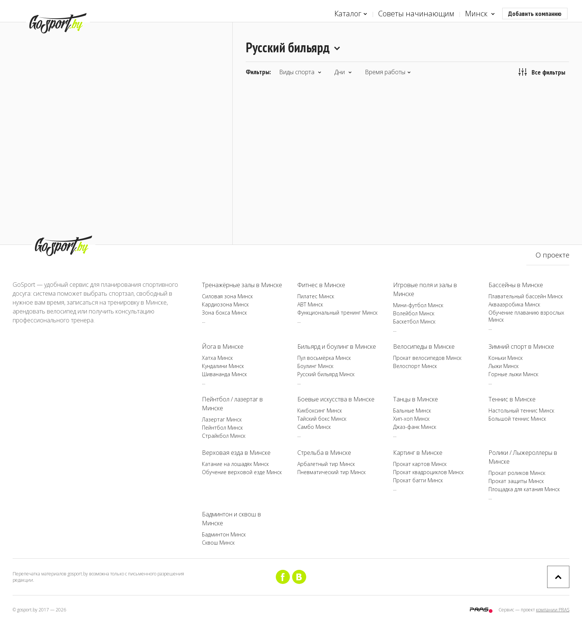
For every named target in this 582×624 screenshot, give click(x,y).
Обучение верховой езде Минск (242, 472)
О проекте (552, 254)
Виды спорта (300, 72)
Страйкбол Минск (223, 435)
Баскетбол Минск (414, 321)
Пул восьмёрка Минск (324, 357)
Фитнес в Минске (321, 285)
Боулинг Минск (315, 366)
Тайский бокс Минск (321, 418)
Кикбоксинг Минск (319, 410)
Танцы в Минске (415, 399)
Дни (343, 72)
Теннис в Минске (512, 399)
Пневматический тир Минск (331, 472)
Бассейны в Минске (515, 285)
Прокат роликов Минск (516, 472)
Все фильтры (542, 72)
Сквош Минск (218, 542)
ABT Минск (310, 304)
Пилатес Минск (315, 296)
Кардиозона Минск (225, 304)
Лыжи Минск (503, 366)
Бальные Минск (412, 410)
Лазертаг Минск (222, 419)
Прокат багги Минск (418, 480)
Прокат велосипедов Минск (427, 357)
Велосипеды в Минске (424, 346)
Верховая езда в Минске (236, 453)
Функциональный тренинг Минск (337, 312)
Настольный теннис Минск (521, 410)
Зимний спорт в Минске (521, 346)
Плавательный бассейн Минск (525, 296)
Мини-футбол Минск (418, 305)
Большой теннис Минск (517, 418)
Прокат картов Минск (420, 463)
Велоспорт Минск (415, 366)
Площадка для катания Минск (524, 489)
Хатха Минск (217, 357)
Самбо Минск (314, 426)
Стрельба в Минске (324, 453)
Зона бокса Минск (224, 312)
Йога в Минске (222, 346)
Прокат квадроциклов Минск (428, 472)
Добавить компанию (535, 13)
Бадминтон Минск (224, 534)
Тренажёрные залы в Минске (242, 285)
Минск (480, 14)
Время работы (388, 72)
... (203, 320)
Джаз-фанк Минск (414, 426)
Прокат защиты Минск (516, 481)
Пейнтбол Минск (222, 427)
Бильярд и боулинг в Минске (336, 346)
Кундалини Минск (223, 366)
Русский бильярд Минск (325, 374)
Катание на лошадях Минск (235, 463)
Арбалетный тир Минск (326, 463)
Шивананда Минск (224, 374)
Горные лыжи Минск (513, 374)
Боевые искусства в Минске (336, 399)
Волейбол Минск (413, 313)
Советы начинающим (416, 14)
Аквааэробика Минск (514, 304)
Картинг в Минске (417, 453)
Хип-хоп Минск (411, 418)
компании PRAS (552, 610)
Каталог (350, 14)
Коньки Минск (505, 357)
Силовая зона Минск (227, 296)
